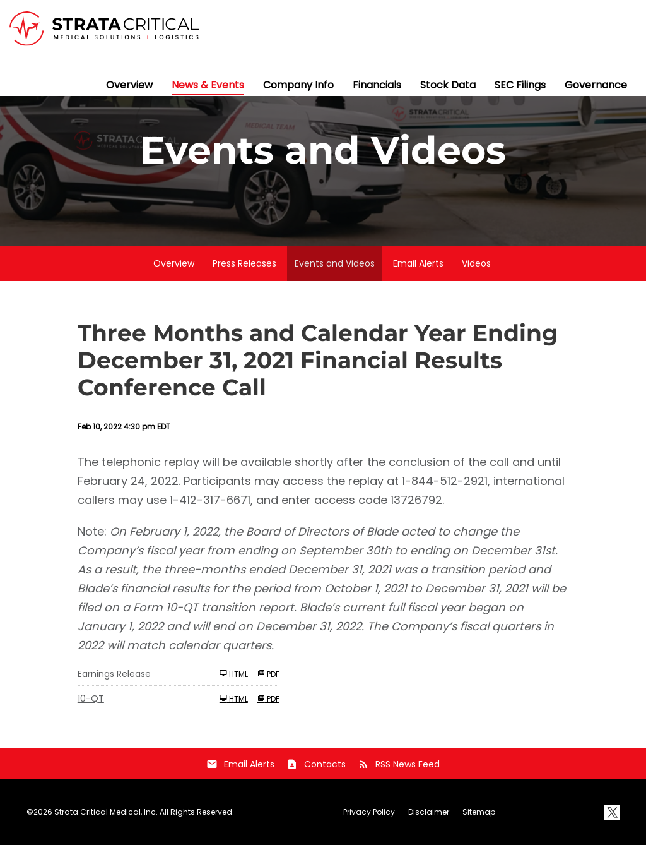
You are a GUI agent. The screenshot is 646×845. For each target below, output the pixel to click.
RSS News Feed (399, 764)
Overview (129, 85)
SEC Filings (520, 85)
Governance (596, 85)
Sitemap (478, 812)
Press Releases (244, 263)
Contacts (316, 764)
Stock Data (448, 85)
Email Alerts (418, 263)
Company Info (298, 85)
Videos (476, 263)
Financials (377, 85)
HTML (234, 673)
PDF (268, 673)
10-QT (91, 698)
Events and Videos (335, 263)
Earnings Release (114, 674)
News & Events (208, 85)
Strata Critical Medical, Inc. (106, 811)
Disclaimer (428, 812)
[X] (612, 812)
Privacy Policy (369, 812)
